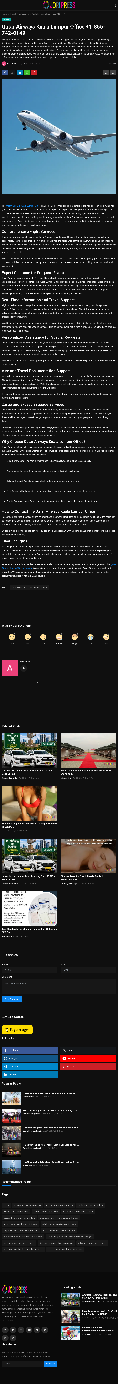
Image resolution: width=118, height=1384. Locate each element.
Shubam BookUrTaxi (10, 778)
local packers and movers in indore (59, 1230)
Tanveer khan (28, 1096)
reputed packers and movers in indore (65, 1249)
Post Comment (12, 999)
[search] (114, 5)
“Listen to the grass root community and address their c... (51, 1127)
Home (4, 14)
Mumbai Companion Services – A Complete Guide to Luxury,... (29, 825)
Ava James (25, 661)
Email (64, 964)
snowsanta (86, 1334)
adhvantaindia (66, 778)
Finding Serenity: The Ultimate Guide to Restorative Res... (82, 878)
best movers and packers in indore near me (23, 1249)
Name (5, 964)
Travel (13, 14)
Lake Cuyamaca (67, 883)
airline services (19, 587)
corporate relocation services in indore (21, 1230)
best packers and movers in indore (19, 1217)
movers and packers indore (16, 1211)
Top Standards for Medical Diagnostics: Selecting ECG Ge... (29, 931)
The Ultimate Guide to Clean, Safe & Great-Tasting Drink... (51, 1162)
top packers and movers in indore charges (59, 1217)
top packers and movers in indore (78, 1211)
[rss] (13, 1338)
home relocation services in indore (19, 1243)
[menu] (3, 5)
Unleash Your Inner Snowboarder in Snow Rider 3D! (98, 1329)
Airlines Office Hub (38, 587)
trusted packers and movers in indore (20, 1224)
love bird (5, 831)
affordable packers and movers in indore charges (69, 1236)
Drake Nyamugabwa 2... (32, 1114)
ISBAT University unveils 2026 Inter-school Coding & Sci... (51, 1110)
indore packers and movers (46, 1211)
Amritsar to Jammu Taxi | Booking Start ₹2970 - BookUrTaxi (28, 772)
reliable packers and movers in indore (59, 1224)
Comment (7, 976)
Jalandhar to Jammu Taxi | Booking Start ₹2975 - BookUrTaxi (28, 878)
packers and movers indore (90, 1205)
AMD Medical (7, 936)
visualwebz (27, 1165)
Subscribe (50, 1363)
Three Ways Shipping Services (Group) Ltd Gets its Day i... (51, 1145)
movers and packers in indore (27, 1205)
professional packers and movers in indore (23, 1236)
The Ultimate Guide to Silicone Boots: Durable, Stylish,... (50, 1093)
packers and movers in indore (59, 1205)
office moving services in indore (92, 1243)
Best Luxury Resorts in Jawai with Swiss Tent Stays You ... (86, 772)
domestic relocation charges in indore (56, 1243)
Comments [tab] (12, 954)
